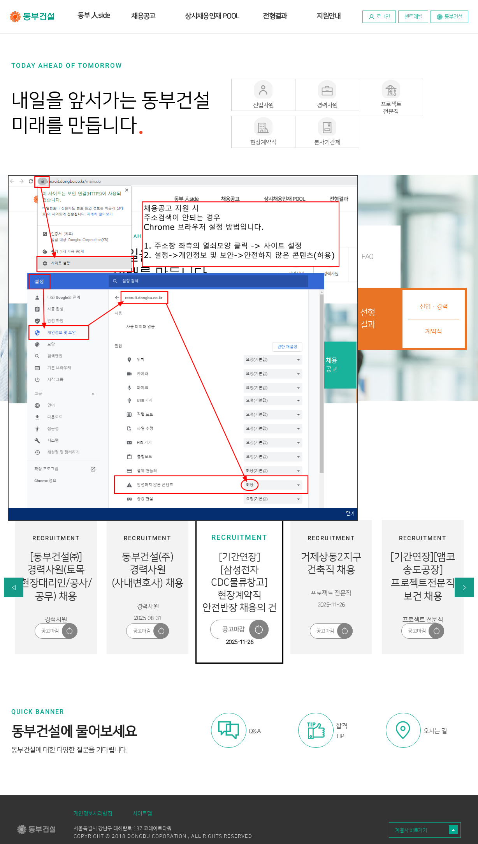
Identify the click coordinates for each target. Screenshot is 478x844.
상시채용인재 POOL (212, 16)
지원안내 (328, 16)
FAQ (367, 237)
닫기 (350, 494)
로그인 (383, 16)
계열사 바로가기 (411, 811)
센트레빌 (413, 16)
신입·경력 (434, 287)
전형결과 (275, 16)
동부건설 (32, 17)
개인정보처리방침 (93, 794)
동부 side (93, 15)
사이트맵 (142, 794)
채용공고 (143, 16)
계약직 (433, 311)
